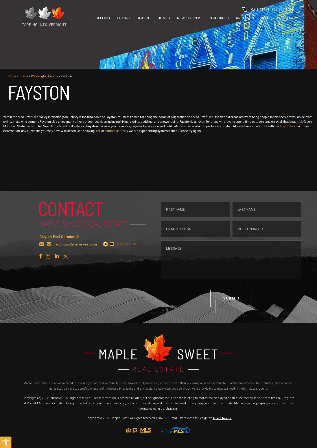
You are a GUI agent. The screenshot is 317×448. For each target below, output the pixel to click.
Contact (287, 18)
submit (232, 307)
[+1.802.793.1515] (106, 253)
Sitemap (163, 419)
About (267, 18)
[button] (5, 442)
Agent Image (222, 419)
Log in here (308, 126)
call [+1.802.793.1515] (119, 131)
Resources (218, 18)
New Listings (189, 18)
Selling (103, 18)
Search (143, 18)
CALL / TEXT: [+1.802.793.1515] (268, 9)
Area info (245, 18)
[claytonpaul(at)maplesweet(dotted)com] (49, 253)
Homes (163, 18)
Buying (123, 18)
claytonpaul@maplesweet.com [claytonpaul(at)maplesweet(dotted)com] (75, 253)
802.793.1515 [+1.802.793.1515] (65, 389)
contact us (132, 131)
